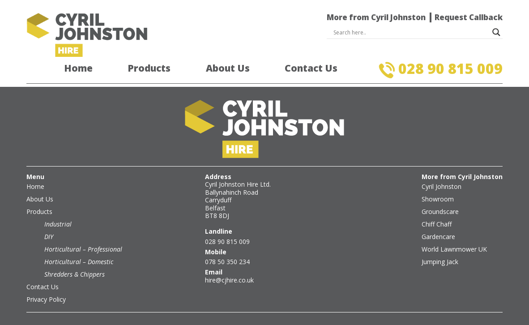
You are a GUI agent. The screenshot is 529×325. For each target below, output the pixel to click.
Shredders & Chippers (74, 274)
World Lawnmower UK (454, 249)
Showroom (438, 199)
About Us (228, 68)
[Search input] (410, 32)
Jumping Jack (440, 261)
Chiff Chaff (437, 224)
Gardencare (438, 236)
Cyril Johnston (441, 186)
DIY (48, 236)
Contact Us (311, 68)
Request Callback (469, 17)
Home (78, 68)
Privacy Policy (46, 299)
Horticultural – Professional (83, 249)
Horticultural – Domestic (78, 261)
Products (149, 68)
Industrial (58, 224)
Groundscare (440, 211)
